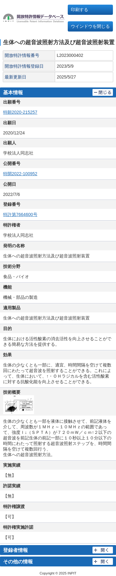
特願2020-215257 (20, 112)
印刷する (79, 9)
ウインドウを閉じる (90, 26)
